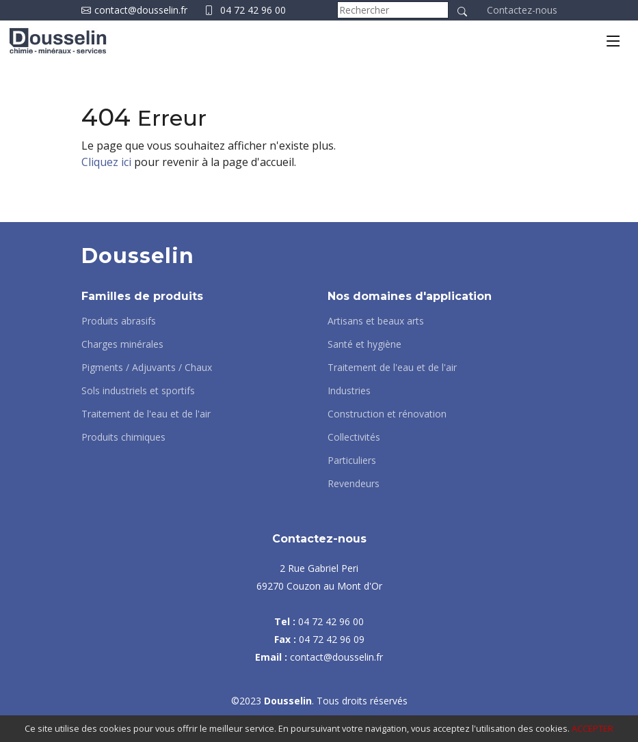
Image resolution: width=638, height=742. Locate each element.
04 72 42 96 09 (331, 639)
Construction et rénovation (387, 414)
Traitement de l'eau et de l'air (146, 414)
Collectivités (354, 437)
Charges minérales (122, 344)
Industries (349, 391)
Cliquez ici (106, 161)
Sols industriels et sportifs (138, 391)
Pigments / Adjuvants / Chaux (146, 367)
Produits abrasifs (118, 321)
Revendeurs (354, 484)
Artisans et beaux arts (376, 321)
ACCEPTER (592, 728)
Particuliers (352, 460)
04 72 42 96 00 (253, 9)
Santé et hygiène (364, 344)
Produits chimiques (123, 437)
